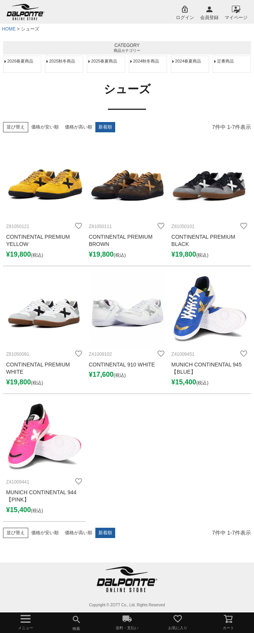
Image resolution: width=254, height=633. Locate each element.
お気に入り (178, 622)
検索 (76, 622)
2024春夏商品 (188, 61)
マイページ (236, 17)
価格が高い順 (78, 127)
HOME (9, 29)
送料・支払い (126, 622)
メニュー (25, 622)
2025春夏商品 (104, 61)
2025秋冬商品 (62, 61)
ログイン (185, 17)
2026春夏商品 (20, 61)
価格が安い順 (45, 127)
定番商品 (225, 61)
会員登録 (209, 17)
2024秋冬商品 (146, 61)
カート (228, 622)
